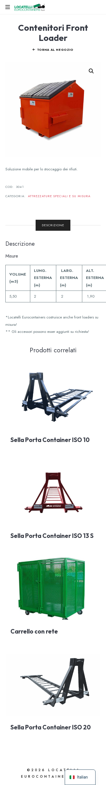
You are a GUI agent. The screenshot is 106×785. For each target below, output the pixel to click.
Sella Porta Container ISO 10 (50, 439)
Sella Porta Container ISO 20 (50, 727)
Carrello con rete (34, 631)
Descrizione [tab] (53, 225)
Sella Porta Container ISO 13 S (52, 535)
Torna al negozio (55, 49)
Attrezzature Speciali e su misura (59, 196)
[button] (91, 71)
